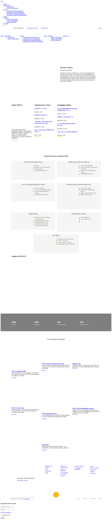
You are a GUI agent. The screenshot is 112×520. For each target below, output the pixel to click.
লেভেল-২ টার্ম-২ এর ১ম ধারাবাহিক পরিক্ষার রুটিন (67, 131)
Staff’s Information (11, 22)
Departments (93, 469)
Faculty (5, 9)
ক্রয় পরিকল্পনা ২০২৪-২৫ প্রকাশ (40, 108)
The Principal (10, 6)
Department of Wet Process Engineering (17, 15)
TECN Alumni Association (64, 473)
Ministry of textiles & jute (64, 466)
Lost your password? (6, 512)
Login (100, 28)
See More (69, 81)
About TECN (7, 5)
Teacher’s (6, 18)
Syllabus (92, 471)
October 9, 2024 (38, 112)
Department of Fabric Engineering (15, 12)
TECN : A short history (12, 8)
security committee (79, 466)
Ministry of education (63, 470)
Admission (93, 473)
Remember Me (5, 515)
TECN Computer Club (19, 371)
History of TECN (94, 468)
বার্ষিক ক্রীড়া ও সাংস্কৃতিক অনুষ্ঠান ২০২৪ (65, 117)
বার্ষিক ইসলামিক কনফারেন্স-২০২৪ (41, 115)
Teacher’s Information (12, 19)
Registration (44, 28)
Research (62, 475)
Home (5, 4)
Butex (46, 469)
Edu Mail (6, 23)
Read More (15, 140)
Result (46, 473)
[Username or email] (7, 507)
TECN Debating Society (49, 413)
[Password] (7, 509)
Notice (5, 16)
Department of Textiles (48, 466)
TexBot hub (48, 471)
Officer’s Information (12, 20)
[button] (4, 25)
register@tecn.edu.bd (31, 28)
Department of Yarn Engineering (15, 11)
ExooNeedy (27, 499)
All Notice (37, 136)
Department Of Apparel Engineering (16, 13)
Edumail (85, 498)
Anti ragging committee (77, 468)
